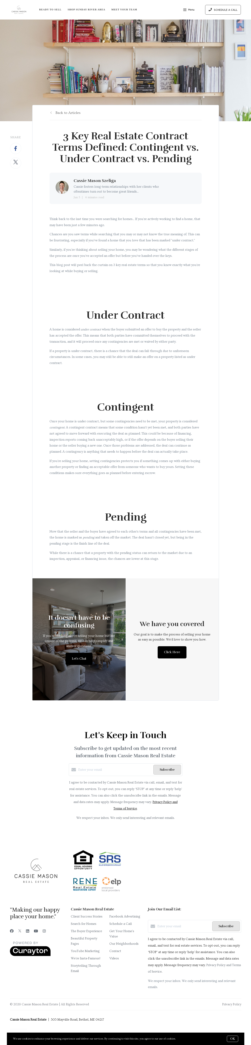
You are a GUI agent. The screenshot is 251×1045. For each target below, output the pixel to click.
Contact (115, 951)
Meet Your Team (124, 9)
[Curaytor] (30, 955)
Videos (114, 958)
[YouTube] (36, 931)
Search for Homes (83, 924)
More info (182, 1038)
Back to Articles (68, 113)
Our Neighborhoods (124, 944)
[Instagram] (44, 931)
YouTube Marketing (85, 951)
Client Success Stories (86, 916)
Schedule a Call (120, 924)
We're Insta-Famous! (85, 958)
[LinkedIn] (27, 931)
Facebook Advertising (124, 916)
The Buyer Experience (86, 931)
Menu (188, 10)
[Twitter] (19, 931)
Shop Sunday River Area (86, 9)
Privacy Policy (231, 1004)
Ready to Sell (50, 9)
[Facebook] (12, 931)
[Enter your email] (114, 770)
